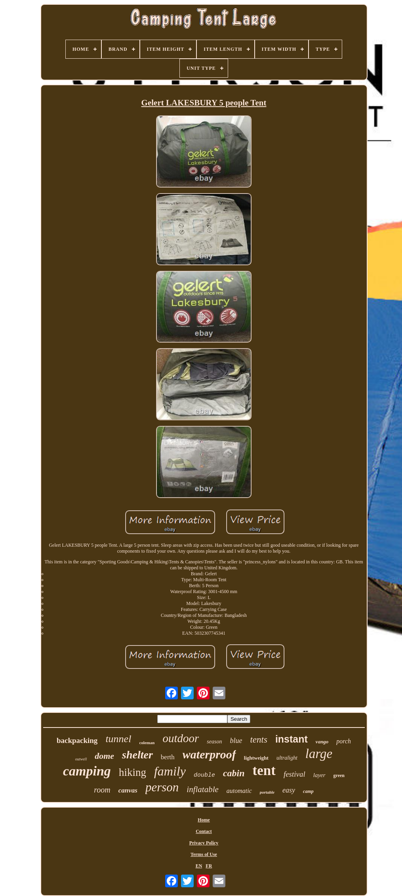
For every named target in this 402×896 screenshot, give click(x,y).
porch (343, 741)
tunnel (118, 739)
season (214, 742)
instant (291, 739)
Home (204, 820)
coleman (146, 742)
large (318, 754)
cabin (234, 773)
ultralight (286, 758)
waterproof (209, 754)
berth (168, 757)
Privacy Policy (204, 843)
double (204, 775)
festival (294, 774)
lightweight (256, 758)
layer (319, 775)
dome (104, 756)
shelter (137, 755)
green (339, 775)
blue (236, 741)
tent (264, 770)
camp (308, 791)
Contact (204, 831)
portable (267, 792)
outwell (81, 759)
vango (322, 742)
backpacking (77, 740)
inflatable (203, 789)
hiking (132, 772)
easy (288, 790)
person (162, 787)
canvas (127, 790)
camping (87, 771)
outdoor (180, 738)
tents (258, 740)
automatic (239, 790)
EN (199, 866)
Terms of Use (204, 854)
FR (209, 866)
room (102, 789)
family (170, 771)
